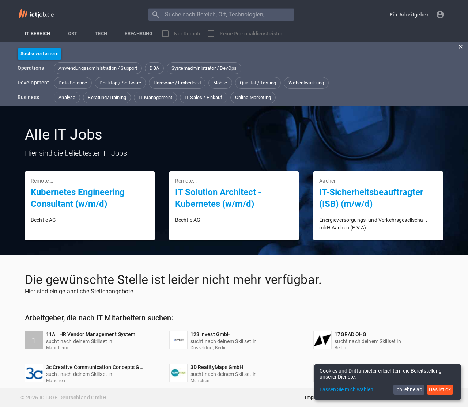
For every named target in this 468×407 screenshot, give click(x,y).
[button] (409, 15)
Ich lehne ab (408, 389)
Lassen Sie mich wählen (346, 389)
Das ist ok (440, 389)
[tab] (37, 33)
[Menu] (156, 14)
